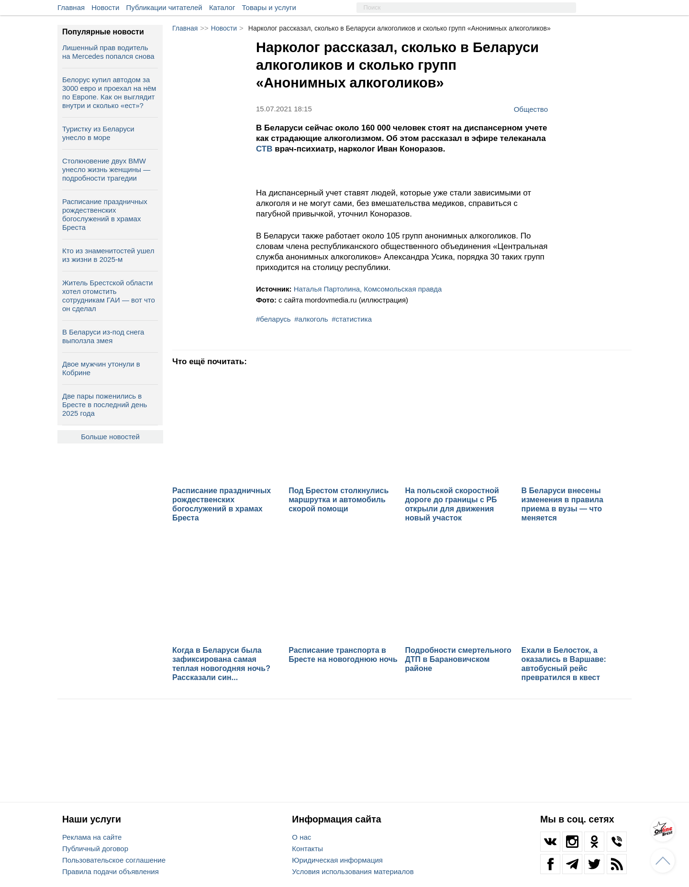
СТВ (265, 148)
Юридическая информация (337, 860)
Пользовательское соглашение (114, 860)
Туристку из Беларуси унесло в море (98, 133)
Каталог (222, 7)
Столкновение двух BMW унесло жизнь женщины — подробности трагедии (106, 169)
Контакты (307, 848)
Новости (105, 7)
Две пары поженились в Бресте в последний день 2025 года (104, 404)
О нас (301, 837)
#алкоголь (311, 319)
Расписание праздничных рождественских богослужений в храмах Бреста (104, 214)
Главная (71, 7)
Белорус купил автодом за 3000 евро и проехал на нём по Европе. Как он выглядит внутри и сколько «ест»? (109, 92)
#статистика (352, 319)
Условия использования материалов (352, 871)
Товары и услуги (269, 7)
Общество (531, 109)
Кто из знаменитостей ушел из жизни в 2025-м (108, 255)
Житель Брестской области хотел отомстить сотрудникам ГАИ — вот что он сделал (108, 296)
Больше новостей (110, 437)
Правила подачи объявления (110, 871)
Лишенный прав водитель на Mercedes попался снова (108, 51)
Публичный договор (95, 848)
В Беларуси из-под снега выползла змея (103, 336)
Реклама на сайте (92, 837)
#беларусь (273, 319)
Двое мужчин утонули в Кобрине (101, 368)
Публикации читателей (164, 7)
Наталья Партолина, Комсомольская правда (368, 289)
